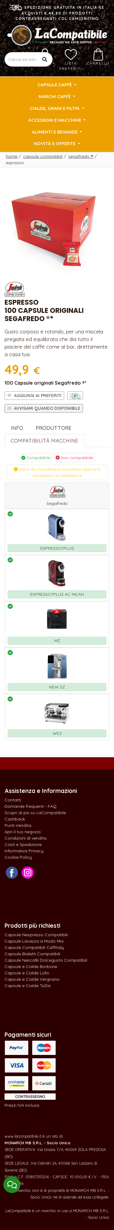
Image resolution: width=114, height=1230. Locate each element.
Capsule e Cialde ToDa (27, 985)
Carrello (98, 56)
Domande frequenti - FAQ (31, 806)
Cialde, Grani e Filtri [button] (55, 108)
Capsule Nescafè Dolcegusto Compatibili (46, 960)
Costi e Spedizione (23, 844)
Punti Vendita (18, 825)
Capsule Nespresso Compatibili (36, 934)
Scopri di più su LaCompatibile (35, 812)
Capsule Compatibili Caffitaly (34, 947)
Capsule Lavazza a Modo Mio (34, 941)
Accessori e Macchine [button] (55, 120)
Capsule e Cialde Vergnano (32, 979)
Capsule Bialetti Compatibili (32, 953)
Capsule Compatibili (43, 156)
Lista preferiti (70, 59)
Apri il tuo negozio (23, 831)
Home (11, 156)
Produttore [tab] (53, 428)
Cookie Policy (18, 857)
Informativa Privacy (24, 851)
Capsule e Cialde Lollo (27, 973)
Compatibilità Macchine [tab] (44, 440)
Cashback (15, 819)
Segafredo (80, 156)
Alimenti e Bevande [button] (55, 132)
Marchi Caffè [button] (55, 96)
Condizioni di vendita (26, 838)
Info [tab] (17, 428)
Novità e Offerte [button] (55, 143)
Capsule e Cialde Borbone (31, 966)
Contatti (13, 800)
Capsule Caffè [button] (55, 85)
